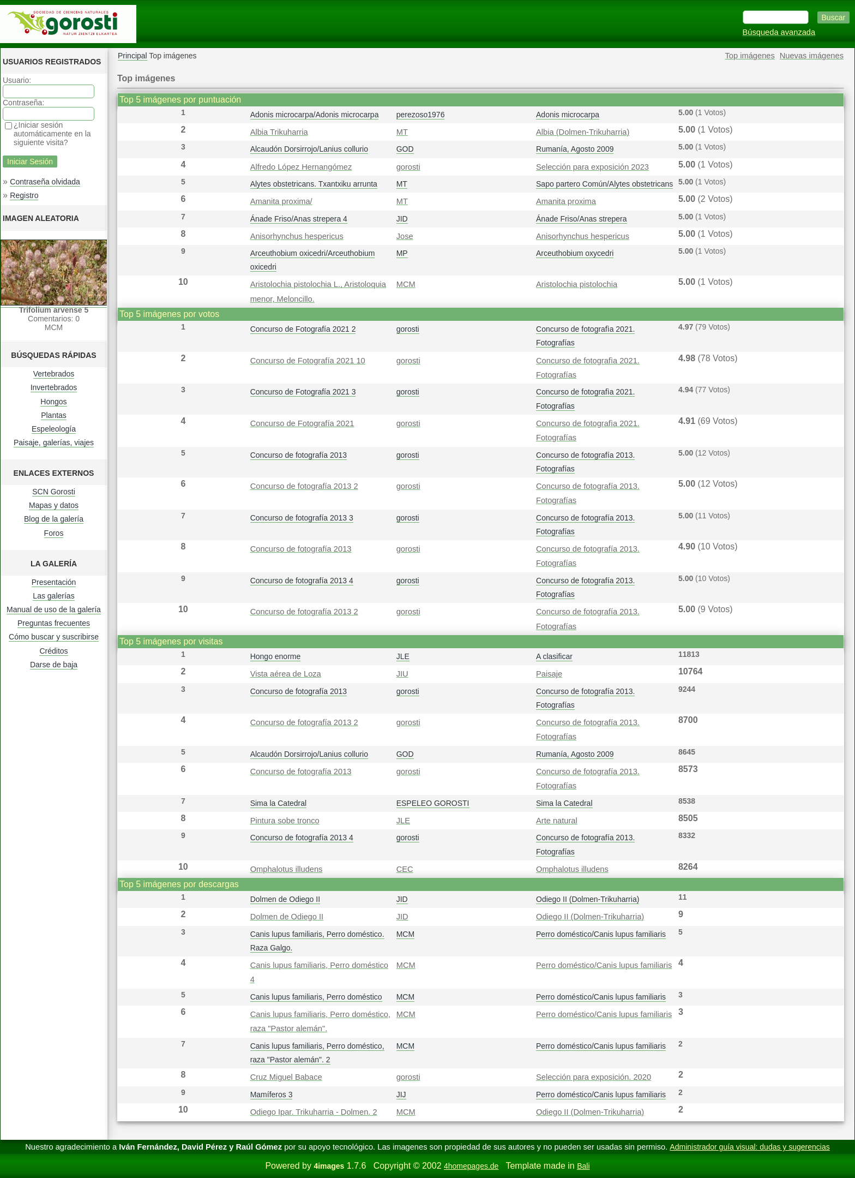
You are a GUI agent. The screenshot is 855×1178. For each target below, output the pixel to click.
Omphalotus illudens (286, 869)
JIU (402, 673)
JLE (403, 656)
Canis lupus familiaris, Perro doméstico (316, 996)
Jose (404, 236)
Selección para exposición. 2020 (593, 1077)
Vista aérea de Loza (285, 673)
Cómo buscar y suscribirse (54, 636)
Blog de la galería (53, 519)
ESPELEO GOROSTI (432, 803)
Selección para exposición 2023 (592, 167)
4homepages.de (471, 1166)
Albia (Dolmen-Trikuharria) (582, 132)
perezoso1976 (420, 114)
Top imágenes (750, 55)
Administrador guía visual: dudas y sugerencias (749, 1147)
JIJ (401, 1094)
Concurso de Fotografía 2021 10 (307, 360)
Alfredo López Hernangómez (301, 167)
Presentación (54, 582)
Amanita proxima (566, 201)
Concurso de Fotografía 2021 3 (303, 391)
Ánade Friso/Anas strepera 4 (298, 218)
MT (402, 132)
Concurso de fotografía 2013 (298, 455)
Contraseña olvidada (45, 181)
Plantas (54, 415)
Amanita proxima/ (281, 201)
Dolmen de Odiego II (285, 899)
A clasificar (554, 656)
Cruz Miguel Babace (286, 1077)
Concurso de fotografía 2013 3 (301, 517)
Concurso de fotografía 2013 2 (304, 486)
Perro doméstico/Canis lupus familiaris (601, 934)
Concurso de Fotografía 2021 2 (303, 329)
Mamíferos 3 (271, 1094)
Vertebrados (54, 373)
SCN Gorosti (53, 491)
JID (402, 218)
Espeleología (54, 428)
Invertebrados (54, 387)
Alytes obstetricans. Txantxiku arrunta (313, 184)
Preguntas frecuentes (53, 623)
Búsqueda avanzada (779, 32)
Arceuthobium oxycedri (574, 253)
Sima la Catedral (278, 803)
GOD (405, 149)
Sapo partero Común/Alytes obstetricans (604, 184)
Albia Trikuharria (279, 132)
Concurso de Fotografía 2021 (302, 423)
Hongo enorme (275, 656)
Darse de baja (53, 664)
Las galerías (53, 595)
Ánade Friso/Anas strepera (581, 218)
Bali (583, 1166)
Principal (132, 55)
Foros (54, 533)
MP (402, 253)
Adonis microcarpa (567, 114)
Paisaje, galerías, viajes (54, 442)
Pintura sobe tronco (285, 820)
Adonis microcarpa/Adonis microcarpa (314, 114)
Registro (24, 195)
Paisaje (549, 673)
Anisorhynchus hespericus (297, 236)
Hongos (53, 401)
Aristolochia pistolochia (576, 284)
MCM (406, 284)
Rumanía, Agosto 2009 (574, 149)
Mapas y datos (54, 505)
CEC (404, 869)
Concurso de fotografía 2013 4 (301, 580)
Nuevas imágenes (812, 55)
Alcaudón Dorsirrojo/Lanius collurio (309, 149)
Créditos (53, 651)
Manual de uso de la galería (54, 609)
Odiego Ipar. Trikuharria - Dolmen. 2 (313, 1112)
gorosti (408, 167)
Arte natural (556, 820)
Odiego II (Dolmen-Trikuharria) (587, 899)
